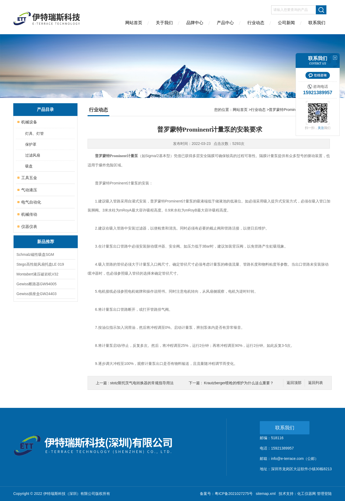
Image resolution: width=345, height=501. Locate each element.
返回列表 (315, 383)
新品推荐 (45, 241)
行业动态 (255, 22)
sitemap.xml (266, 493)
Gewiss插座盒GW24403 (36, 294)
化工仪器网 (306, 493)
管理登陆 (324, 493)
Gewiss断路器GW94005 (36, 284)
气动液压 (29, 190)
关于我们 (164, 22)
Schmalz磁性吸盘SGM (35, 254)
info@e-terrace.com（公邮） (294, 458)
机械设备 (29, 122)
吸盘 (29, 166)
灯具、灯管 (34, 133)
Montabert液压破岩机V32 (37, 274)
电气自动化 (31, 202)
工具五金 (29, 177)
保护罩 (30, 144)
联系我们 (316, 22)
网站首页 (133, 22)
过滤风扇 (32, 155)
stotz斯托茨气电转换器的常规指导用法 (142, 383)
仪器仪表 (29, 226)
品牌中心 (194, 22)
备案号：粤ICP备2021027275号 (226, 493)
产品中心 (225, 22)
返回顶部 (294, 383)
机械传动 (29, 214)
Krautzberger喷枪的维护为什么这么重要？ (239, 383)
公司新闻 (286, 22)
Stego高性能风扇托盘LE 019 (40, 264)
